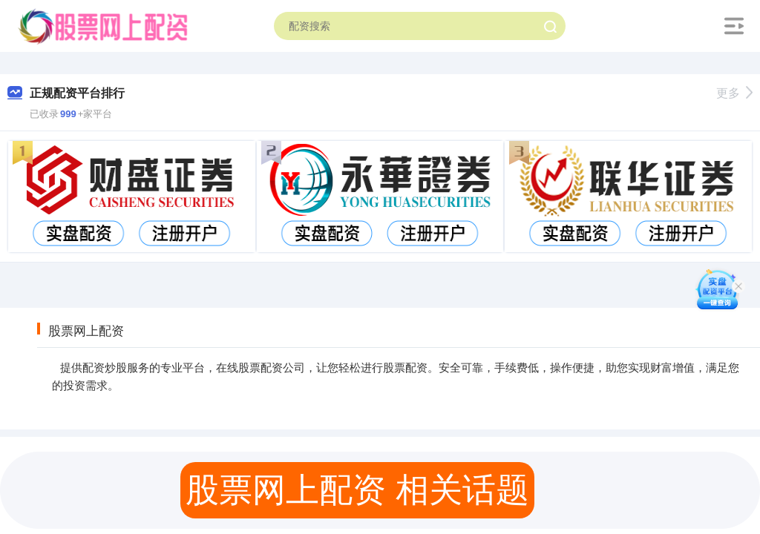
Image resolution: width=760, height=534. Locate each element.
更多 (734, 93)
